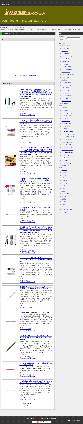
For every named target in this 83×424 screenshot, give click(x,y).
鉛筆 (63, 178)
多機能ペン (64, 180)
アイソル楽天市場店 (25, 329)
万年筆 (63, 191)
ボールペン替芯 (65, 193)
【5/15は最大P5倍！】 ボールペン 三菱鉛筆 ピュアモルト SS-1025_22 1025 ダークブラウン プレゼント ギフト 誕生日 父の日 (35, 337)
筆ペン (63, 206)
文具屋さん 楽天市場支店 (27, 374)
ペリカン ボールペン (66, 144)
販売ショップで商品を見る (27, 115)
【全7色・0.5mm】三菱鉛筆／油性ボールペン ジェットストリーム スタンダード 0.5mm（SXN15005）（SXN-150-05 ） (35, 259)
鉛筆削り (64, 185)
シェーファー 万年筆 (66, 66)
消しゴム (64, 196)
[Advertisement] (28, 58)
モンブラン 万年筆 (66, 72)
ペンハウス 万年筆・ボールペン (29, 356)
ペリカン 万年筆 (65, 59)
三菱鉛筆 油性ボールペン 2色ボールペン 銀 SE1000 (34, 312)
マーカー (64, 172)
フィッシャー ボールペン (67, 150)
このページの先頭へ (75, 420)
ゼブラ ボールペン (66, 110)
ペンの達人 (23, 397)
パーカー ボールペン (66, 123)
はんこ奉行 (23, 113)
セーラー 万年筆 (65, 61)
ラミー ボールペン (66, 126)
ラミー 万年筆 (65, 51)
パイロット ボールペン (67, 113)
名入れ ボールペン (66, 160)
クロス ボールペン (66, 121)
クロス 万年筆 (65, 64)
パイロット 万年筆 (66, 45)
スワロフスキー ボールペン (68, 147)
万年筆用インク (65, 212)
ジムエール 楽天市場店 (26, 220)
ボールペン (64, 170)
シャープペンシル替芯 (67, 209)
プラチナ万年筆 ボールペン (68, 152)
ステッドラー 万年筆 (66, 85)
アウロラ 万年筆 (65, 77)
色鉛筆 (63, 188)
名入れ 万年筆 (65, 98)
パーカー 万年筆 (65, 48)
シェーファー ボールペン (67, 139)
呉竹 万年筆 (64, 80)
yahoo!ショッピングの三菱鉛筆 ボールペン (28, 75)
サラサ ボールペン (66, 118)
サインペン (64, 175)
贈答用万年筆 (65, 103)
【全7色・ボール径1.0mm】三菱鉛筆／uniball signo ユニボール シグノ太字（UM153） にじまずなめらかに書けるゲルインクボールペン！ (35, 121)
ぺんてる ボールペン (66, 115)
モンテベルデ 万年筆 (66, 95)
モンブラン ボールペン (67, 158)
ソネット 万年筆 (65, 90)
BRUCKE (22, 305)
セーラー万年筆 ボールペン (68, 136)
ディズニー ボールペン (67, 142)
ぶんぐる (22, 140)
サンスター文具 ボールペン (68, 155)
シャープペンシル (66, 201)
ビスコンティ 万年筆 (66, 82)
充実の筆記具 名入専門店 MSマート (30, 251)
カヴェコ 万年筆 (65, 87)
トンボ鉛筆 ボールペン (67, 129)
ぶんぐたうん (24, 280)
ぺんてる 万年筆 (65, 93)
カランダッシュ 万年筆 (67, 69)
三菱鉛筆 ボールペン (66, 107)
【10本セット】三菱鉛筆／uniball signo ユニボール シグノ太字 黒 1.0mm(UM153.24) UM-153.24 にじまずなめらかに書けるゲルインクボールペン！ (35, 180)
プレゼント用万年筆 (66, 101)
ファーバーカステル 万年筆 (68, 74)
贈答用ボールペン (66, 165)
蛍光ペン (64, 204)
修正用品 (64, 199)
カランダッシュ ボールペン (68, 134)
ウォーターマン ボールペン (68, 131)
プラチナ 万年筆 (65, 53)
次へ (27, 405)
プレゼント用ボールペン (67, 163)
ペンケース (64, 183)
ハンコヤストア (24, 171)
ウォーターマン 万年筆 (67, 56)
